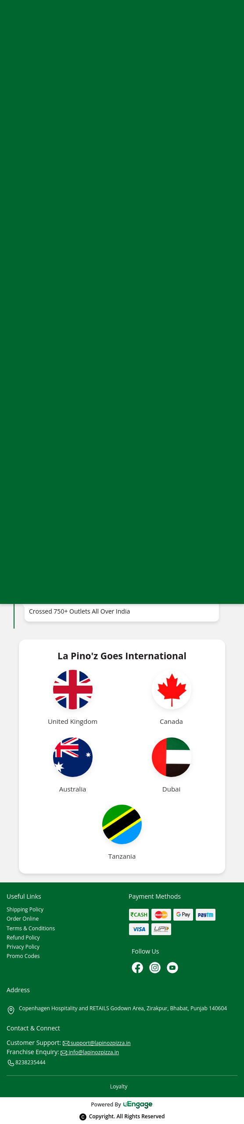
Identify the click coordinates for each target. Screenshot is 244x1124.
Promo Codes (23, 956)
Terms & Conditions (31, 928)
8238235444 (26, 1063)
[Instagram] (155, 968)
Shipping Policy (25, 909)
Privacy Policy (23, 947)
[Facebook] (138, 968)
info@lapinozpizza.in (90, 1052)
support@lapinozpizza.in (97, 1043)
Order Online (23, 918)
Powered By (122, 1104)
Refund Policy (23, 937)
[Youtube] (173, 968)
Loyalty (118, 1086)
